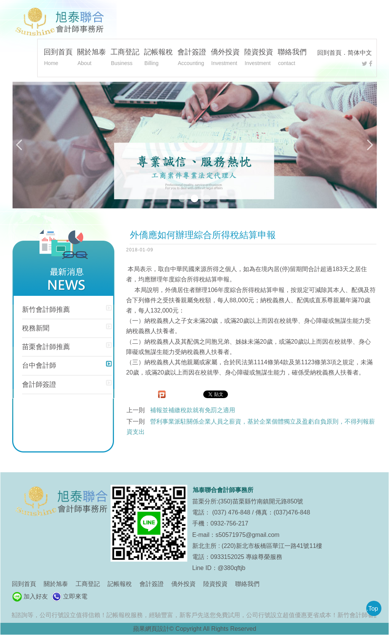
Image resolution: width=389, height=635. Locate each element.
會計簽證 (191, 58)
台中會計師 (39, 365)
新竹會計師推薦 (46, 309)
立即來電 (75, 596)
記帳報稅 (158, 58)
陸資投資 (258, 58)
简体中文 (360, 52)
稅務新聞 (35, 328)
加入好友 (36, 596)
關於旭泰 (91, 58)
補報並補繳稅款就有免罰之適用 (192, 410)
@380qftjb (231, 568)
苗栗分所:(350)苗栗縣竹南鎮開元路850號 (248, 501)
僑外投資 (225, 58)
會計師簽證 (39, 384)
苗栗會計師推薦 (46, 347)
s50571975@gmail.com (247, 535)
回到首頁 (329, 52)
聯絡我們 (292, 58)
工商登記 (125, 58)
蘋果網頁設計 (151, 628)
